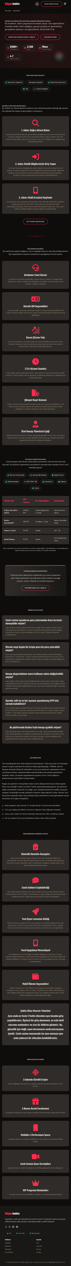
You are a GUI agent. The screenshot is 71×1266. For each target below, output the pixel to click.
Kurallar (38, 1252)
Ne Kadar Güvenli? (36, 82)
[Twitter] (6, 1227)
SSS (25, 89)
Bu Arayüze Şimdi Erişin (35, 221)
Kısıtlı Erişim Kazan (51, 4)
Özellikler (8, 1243)
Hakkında (8, 1246)
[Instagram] (10, 1227)
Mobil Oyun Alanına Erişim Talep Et (21, 37)
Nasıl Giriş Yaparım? (14, 82)
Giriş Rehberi (9, 1252)
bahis (12, 4)
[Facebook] (13, 1227)
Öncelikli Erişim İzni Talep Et (35, 588)
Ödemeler (8, 1249)
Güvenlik (39, 1246)
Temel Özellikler (41, 89)
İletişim (38, 1249)
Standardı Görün (50, 37)
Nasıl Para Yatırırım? (57, 82)
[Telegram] (17, 1227)
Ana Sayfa (8, 11)
